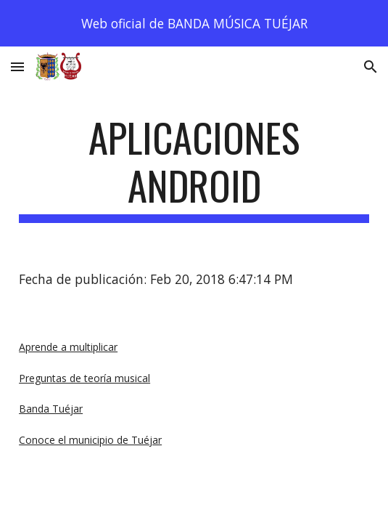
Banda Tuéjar (51, 408)
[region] (194, 23)
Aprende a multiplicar (68, 347)
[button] (17, 66)
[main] (194, 168)
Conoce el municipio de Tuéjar (90, 440)
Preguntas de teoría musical (84, 378)
